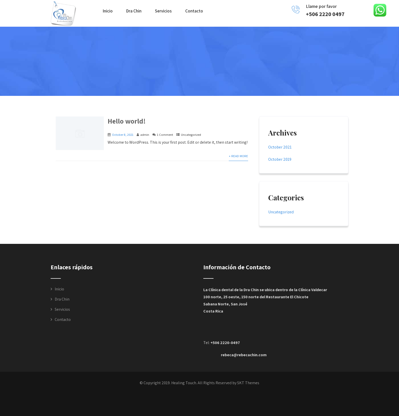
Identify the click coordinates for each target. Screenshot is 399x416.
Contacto (194, 11)
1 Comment (165, 134)
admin (144, 134)
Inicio (108, 11)
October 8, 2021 (122, 134)
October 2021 (280, 147)
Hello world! (127, 121)
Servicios (163, 11)
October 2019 (279, 159)
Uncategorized (191, 134)
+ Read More (238, 156)
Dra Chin (133, 11)
